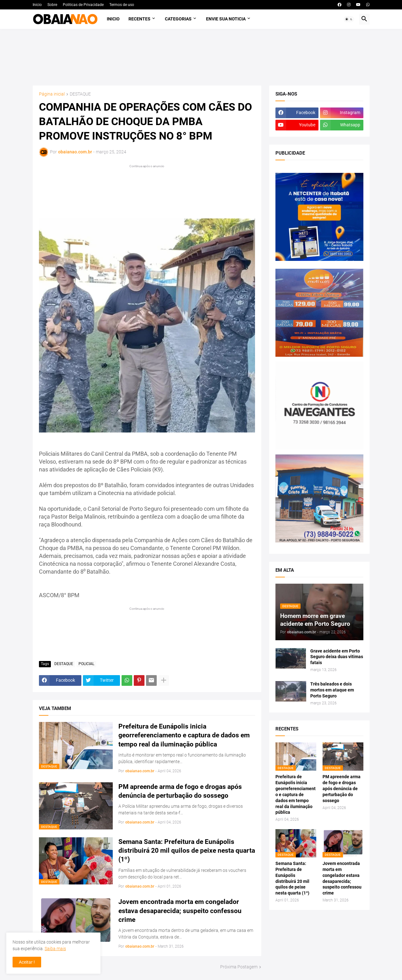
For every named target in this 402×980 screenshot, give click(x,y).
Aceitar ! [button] (27, 962)
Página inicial (52, 94)
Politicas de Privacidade (83, 5)
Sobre (52, 5)
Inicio (37, 5)
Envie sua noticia (226, 18)
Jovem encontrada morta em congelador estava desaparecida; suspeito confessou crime (180, 910)
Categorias (178, 18)
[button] (349, 19)
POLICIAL (86, 664)
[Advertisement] (201, 57)
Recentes (139, 18)
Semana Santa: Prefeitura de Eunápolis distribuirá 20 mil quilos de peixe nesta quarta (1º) (186, 850)
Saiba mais (55, 948)
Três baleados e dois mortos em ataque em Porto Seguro (332, 689)
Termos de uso (121, 5)
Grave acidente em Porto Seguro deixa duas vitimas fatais (336, 656)
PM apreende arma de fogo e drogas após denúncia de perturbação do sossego (180, 791)
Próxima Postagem (239, 966)
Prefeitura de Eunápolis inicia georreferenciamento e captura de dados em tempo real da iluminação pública (184, 735)
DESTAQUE (80, 94)
